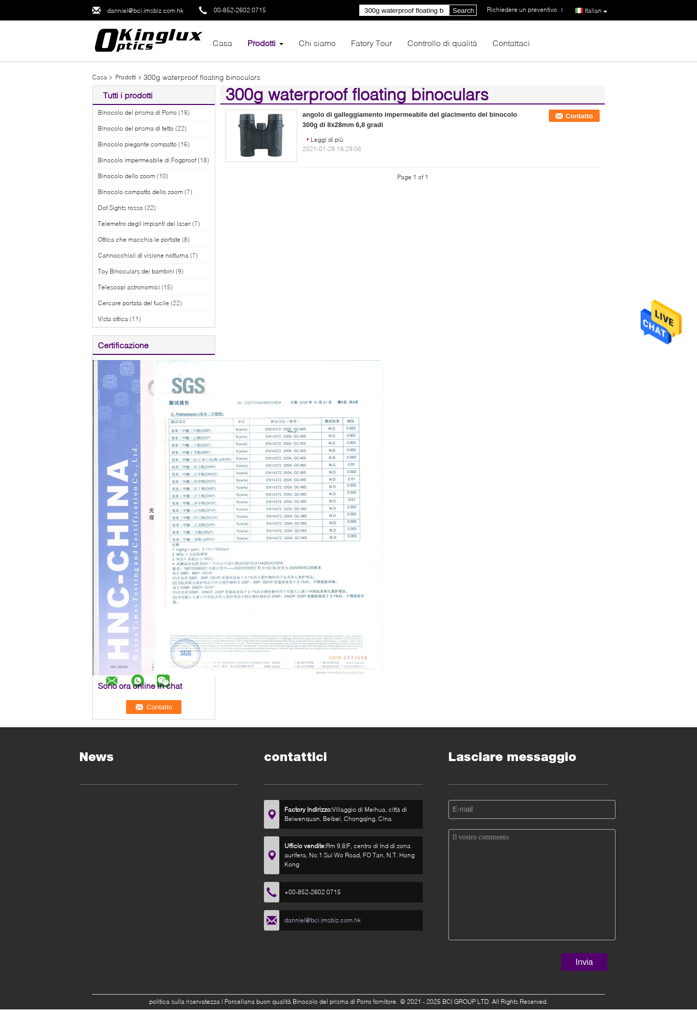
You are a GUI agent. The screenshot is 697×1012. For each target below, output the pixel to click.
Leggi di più (327, 139)
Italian (596, 11)
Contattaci (511, 43)
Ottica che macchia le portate (139, 239)
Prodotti (262, 43)
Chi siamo (317, 43)
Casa (222, 43)
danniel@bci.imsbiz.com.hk (145, 10)
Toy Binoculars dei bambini (136, 271)
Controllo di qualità (442, 43)
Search (463, 10)
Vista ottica (113, 319)
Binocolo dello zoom (126, 176)
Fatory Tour (371, 43)
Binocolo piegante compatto (137, 144)
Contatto (579, 116)
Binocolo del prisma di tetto (136, 128)
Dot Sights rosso (120, 208)
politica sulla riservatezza (184, 1001)
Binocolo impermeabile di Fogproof (147, 160)
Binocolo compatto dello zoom (140, 192)
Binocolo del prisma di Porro (137, 112)
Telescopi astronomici (129, 287)
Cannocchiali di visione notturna (143, 255)
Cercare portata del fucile (133, 303)
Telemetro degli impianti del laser (144, 223)
